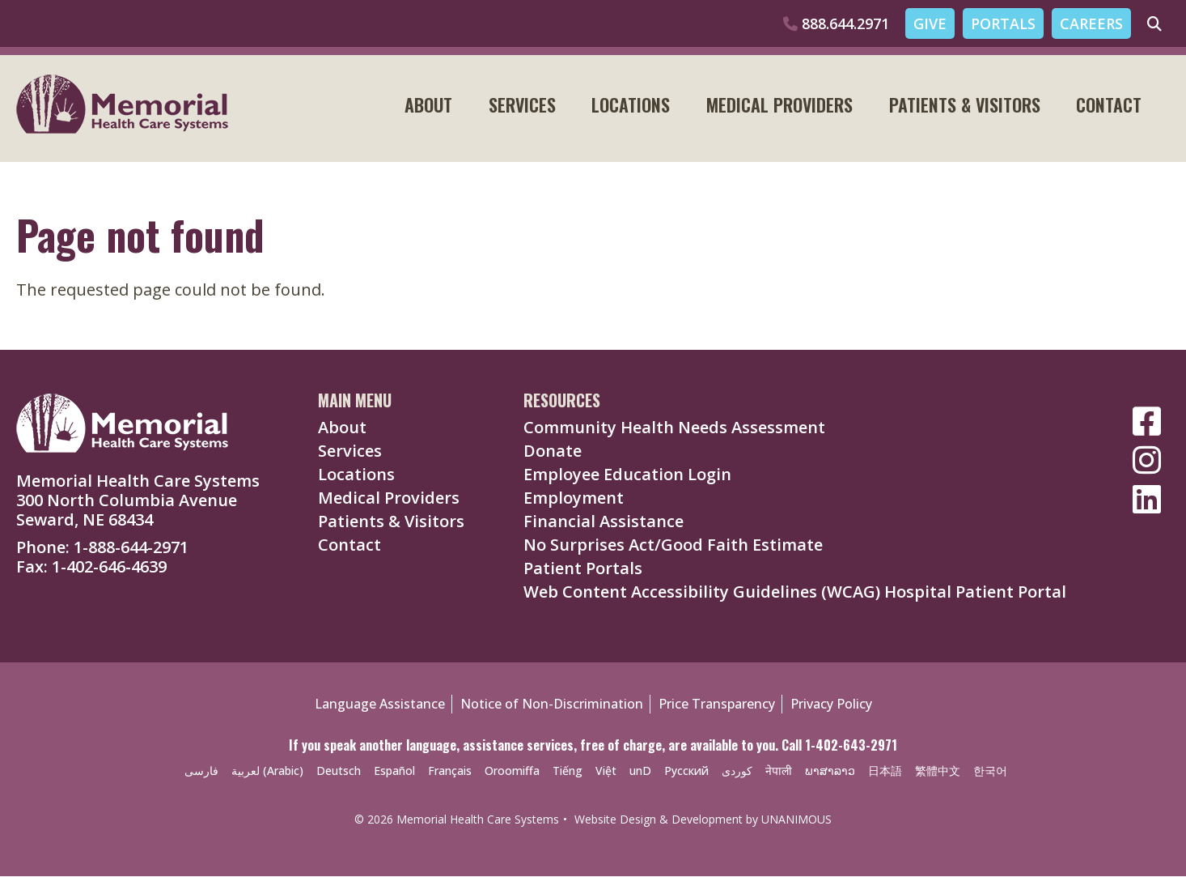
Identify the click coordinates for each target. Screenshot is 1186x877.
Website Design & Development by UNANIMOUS (703, 820)
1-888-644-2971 (131, 548)
